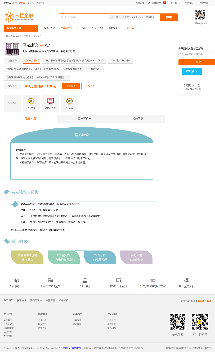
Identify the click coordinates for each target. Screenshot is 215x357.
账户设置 (77, 324)
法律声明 (50, 300)
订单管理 (77, 320)
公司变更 (124, 17)
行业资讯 (112, 320)
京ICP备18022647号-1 (73, 348)
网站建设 (37, 36)
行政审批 (17, 36)
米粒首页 (140, 3)
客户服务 (190, 3)
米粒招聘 (63, 300)
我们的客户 (36, 300)
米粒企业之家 (18, 3)
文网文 (134, 17)
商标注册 (114, 27)
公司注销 (97, 27)
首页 (8, 36)
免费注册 (40, 3)
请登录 (31, 3)
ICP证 (82, 27)
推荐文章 (112, 324)
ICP (142, 17)
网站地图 (204, 3)
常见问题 (42, 320)
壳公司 (131, 27)
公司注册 (114, 17)
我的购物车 (157, 3)
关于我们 (175, 3)
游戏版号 (150, 17)
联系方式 (21, 300)
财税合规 (49, 27)
